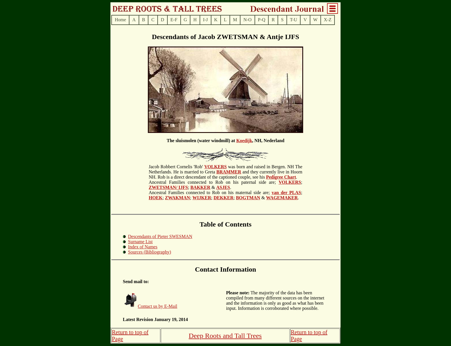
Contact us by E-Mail (157, 306)
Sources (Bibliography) (149, 252)
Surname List (140, 241)
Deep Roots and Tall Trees (225, 335)
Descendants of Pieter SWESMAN (160, 236)
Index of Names (142, 246)
